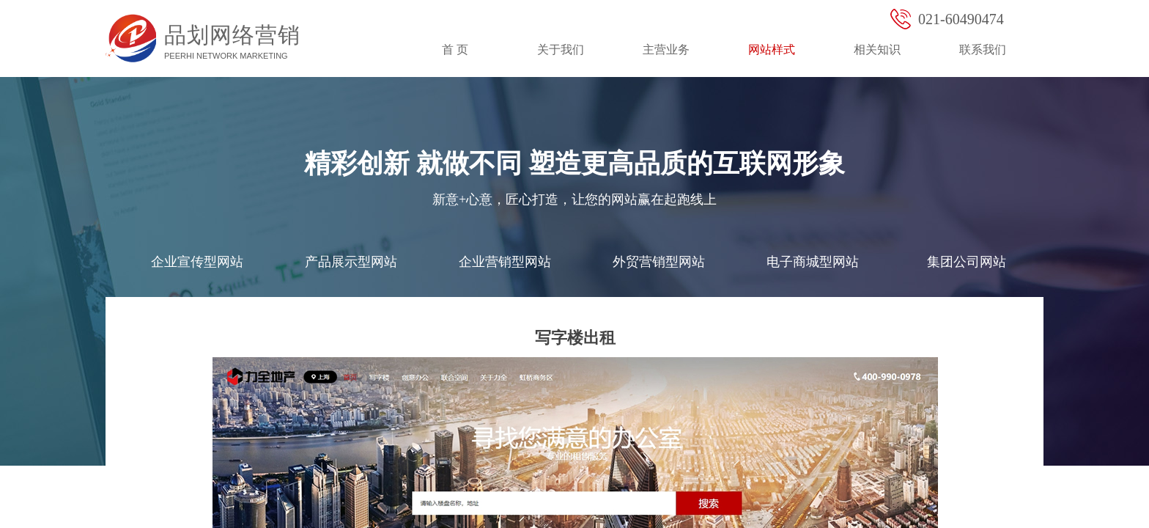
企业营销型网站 (505, 261)
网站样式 (771, 49)
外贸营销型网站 (659, 261)
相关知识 (877, 49)
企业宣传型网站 (197, 261)
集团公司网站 (966, 261)
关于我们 (560, 49)
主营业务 (666, 49)
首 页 (455, 49)
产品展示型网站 (351, 261)
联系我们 (982, 49)
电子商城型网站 (812, 261)
